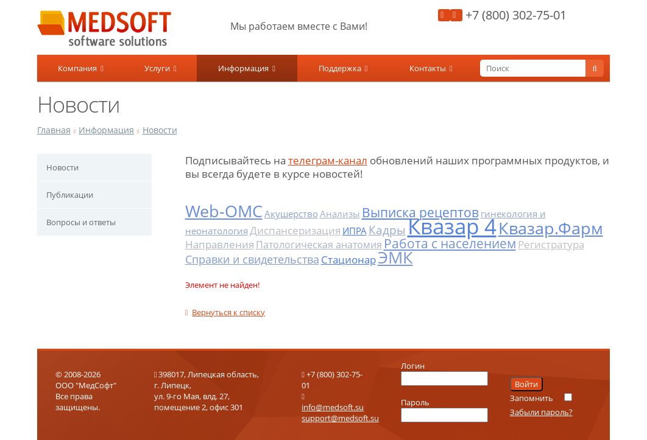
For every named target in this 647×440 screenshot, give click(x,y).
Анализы (340, 214)
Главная (54, 130)
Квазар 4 (452, 226)
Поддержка (343, 68)
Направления (219, 244)
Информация (246, 68)
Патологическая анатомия (319, 244)
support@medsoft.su (340, 418)
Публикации (69, 194)
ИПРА (354, 231)
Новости (160, 130)
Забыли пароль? (541, 412)
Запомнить (531, 398)
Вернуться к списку (225, 312)
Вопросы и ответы (81, 222)
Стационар (348, 260)
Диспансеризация (295, 230)
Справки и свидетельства (252, 259)
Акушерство (291, 214)
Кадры (387, 230)
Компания (81, 68)
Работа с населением (450, 243)
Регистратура (551, 244)
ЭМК (395, 257)
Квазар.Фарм (550, 228)
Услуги (160, 68)
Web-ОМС (224, 211)
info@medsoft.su (333, 407)
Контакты (431, 68)
